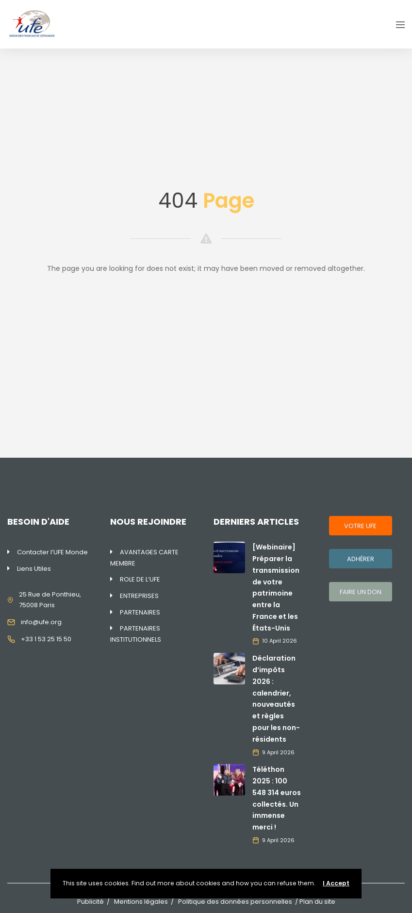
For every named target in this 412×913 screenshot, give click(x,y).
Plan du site (317, 901)
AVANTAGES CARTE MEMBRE (144, 558)
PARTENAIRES (140, 612)
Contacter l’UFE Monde (52, 552)
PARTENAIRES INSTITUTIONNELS (135, 634)
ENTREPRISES (139, 595)
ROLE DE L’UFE (140, 579)
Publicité (90, 901)
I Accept (336, 883)
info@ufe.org (41, 622)
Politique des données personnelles (235, 901)
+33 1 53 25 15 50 (46, 639)
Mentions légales (141, 901)
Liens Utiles (34, 568)
